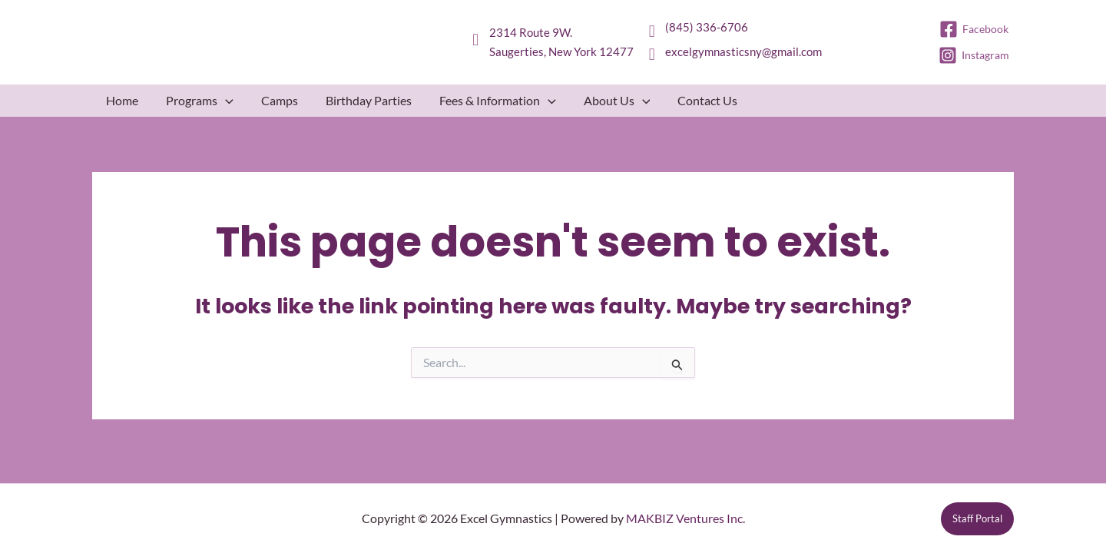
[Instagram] (975, 55)
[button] (225, 100)
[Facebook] (975, 29)
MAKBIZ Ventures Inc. (685, 518)
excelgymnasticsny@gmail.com (743, 51)
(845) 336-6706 (706, 27)
